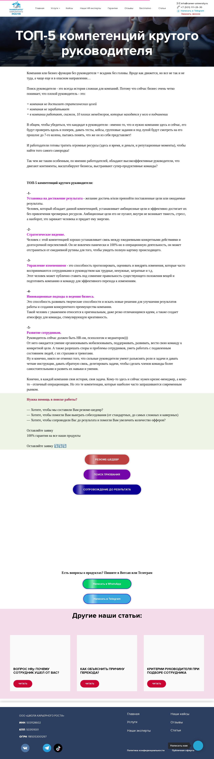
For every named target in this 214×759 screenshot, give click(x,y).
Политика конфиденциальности (146, 750)
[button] (191, 14)
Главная (133, 714)
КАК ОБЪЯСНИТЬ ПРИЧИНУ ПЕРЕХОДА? (102, 671)
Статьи (176, 730)
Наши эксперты (139, 731)
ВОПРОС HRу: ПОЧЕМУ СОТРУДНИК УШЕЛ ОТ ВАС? (36, 671)
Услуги (132, 722)
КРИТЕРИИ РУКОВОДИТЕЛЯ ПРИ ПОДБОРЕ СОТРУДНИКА (173, 671)
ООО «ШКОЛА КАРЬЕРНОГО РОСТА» (41, 715)
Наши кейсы (180, 714)
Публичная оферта (183, 750)
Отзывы (177, 722)
